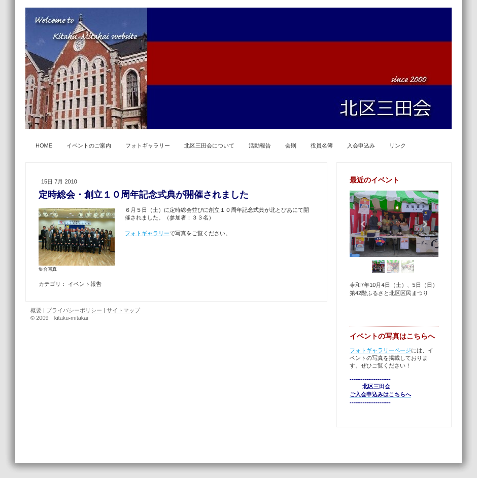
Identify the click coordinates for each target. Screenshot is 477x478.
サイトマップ (123, 310)
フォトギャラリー (147, 233)
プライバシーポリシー (74, 310)
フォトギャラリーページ (380, 350)
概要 (36, 310)
